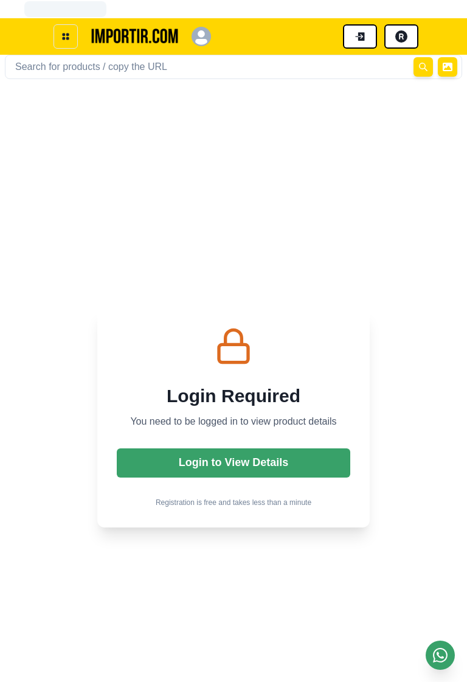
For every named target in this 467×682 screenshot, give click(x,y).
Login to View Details (234, 462)
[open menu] (66, 36)
